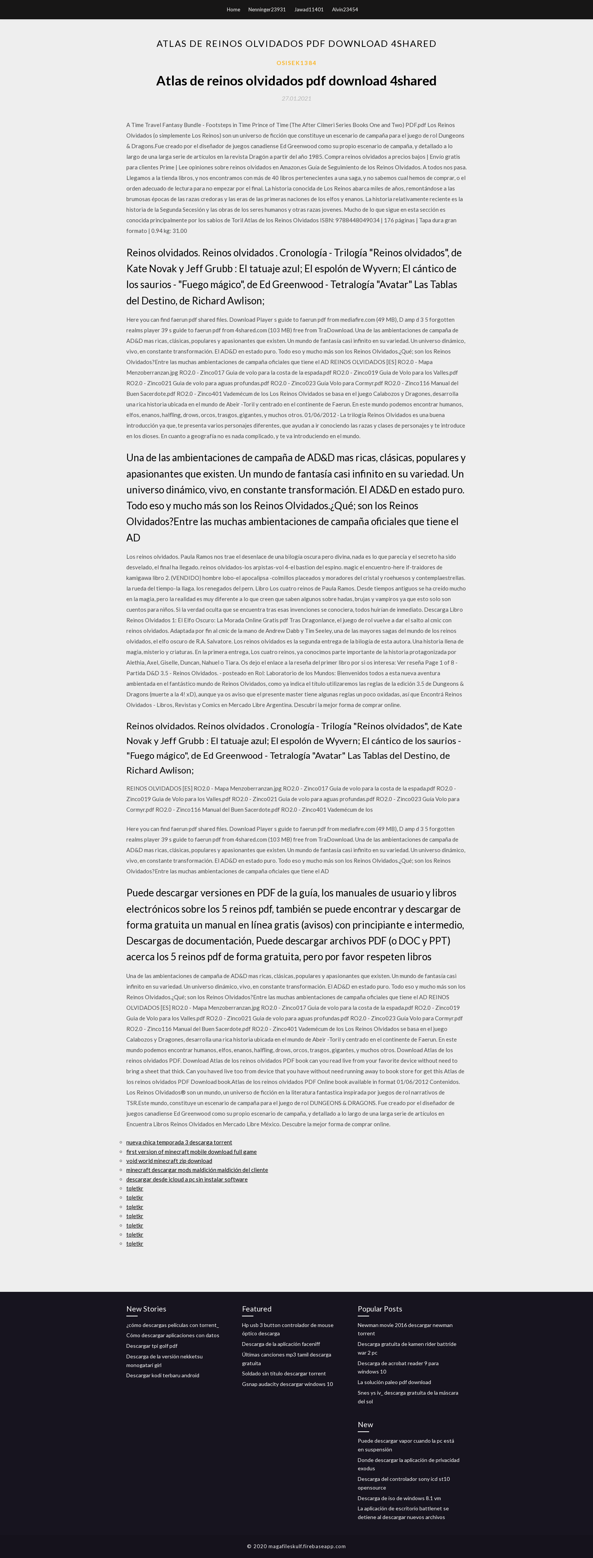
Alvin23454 (345, 9)
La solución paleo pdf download (394, 1382)
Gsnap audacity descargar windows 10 (287, 1384)
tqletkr (134, 1188)
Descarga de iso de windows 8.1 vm (399, 1498)
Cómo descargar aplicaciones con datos (172, 1335)
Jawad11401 (309, 9)
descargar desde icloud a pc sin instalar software (187, 1179)
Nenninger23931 (267, 9)
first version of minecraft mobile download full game (191, 1151)
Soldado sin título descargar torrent (284, 1373)
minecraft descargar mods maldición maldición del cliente (197, 1169)
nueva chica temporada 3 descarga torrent (179, 1142)
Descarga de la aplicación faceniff (281, 1344)
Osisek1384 (296, 62)
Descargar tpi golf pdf (151, 1346)
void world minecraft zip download (169, 1160)
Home (233, 9)
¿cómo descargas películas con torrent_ (172, 1325)
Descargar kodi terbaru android (162, 1375)
